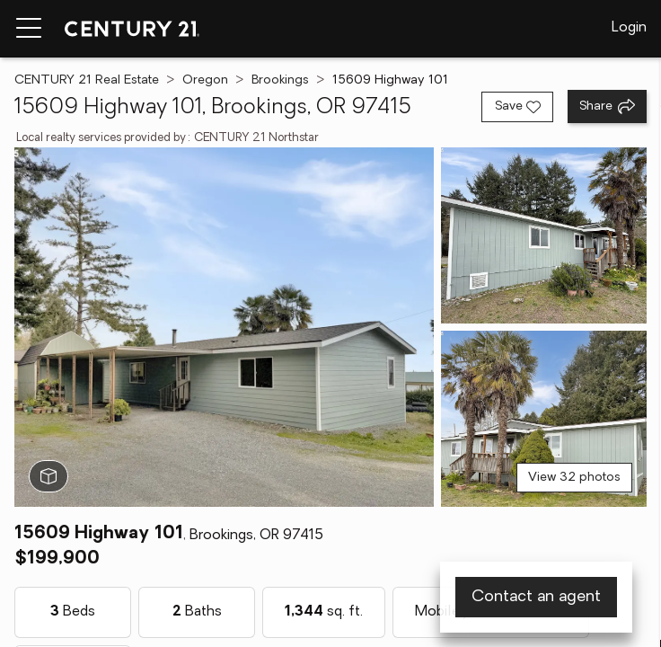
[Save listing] (517, 107)
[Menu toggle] (28, 28)
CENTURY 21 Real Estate (86, 80)
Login (629, 28)
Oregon (205, 80)
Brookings (280, 80)
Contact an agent (536, 597)
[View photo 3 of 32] (544, 419)
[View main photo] (224, 327)
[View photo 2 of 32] (544, 235)
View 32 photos (574, 477)
